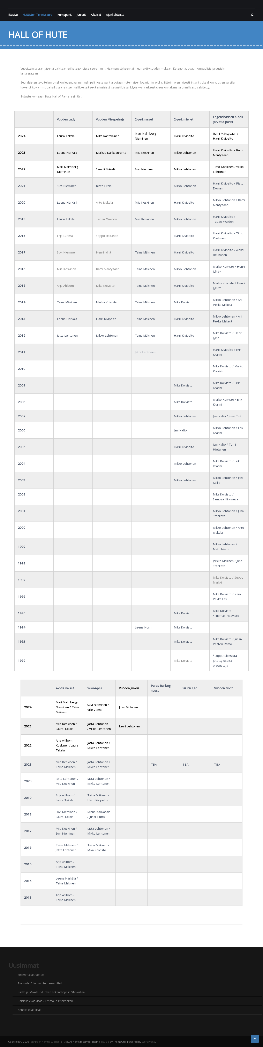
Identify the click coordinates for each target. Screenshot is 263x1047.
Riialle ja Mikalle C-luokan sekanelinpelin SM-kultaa (51, 992)
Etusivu (13, 15)
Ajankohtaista (115, 15)
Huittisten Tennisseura (37, 15)
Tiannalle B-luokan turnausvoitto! (40, 983)
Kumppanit (64, 15)
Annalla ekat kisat (29, 1009)
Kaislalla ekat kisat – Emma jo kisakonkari (45, 1000)
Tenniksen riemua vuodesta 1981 (48, 1041)
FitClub (105, 1041)
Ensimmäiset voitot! (31, 975)
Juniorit (81, 15)
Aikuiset (96, 15)
